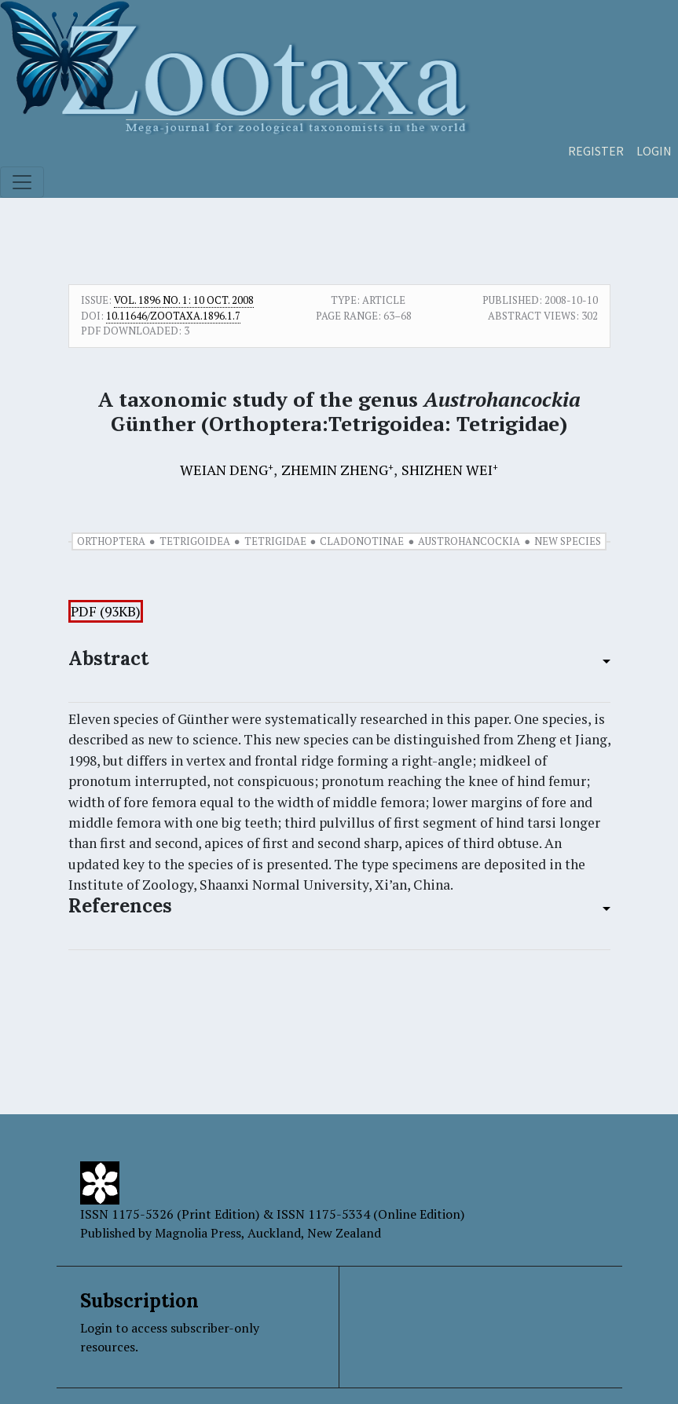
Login (654, 151)
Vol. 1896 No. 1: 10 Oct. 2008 (184, 300)
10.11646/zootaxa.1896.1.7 (173, 316)
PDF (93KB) (106, 611)
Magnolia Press (198, 1232)
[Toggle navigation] (22, 182)
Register (596, 151)
